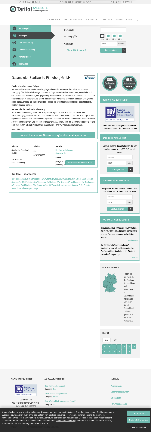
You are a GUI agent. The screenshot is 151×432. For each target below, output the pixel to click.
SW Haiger (15, 185)
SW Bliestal (61, 182)
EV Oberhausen (88, 182)
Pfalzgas (28, 182)
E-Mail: (58, 157)
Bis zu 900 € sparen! (76, 50)
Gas (54, 389)
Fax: (35, 151)
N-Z (115, 340)
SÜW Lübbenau (39, 182)
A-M (106, 340)
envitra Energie (65, 179)
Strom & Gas (53, 19)
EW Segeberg (87, 179)
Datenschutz (116, 398)
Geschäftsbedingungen (120, 392)
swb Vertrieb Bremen (69, 185)
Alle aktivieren (139, 413)
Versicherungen (73, 19)
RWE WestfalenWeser (49, 179)
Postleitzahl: (69, 30)
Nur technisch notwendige (138, 420)
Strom (55, 396)
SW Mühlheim (26, 185)
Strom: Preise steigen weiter (56, 393)
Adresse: (15, 146)
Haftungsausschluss (119, 404)
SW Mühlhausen (73, 182)
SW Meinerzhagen (40, 185)
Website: (59, 146)
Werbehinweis (116, 386)
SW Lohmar (51, 182)
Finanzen (106, 19)
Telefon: (36, 146)
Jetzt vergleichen (115, 50)
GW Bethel (76, 179)
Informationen (124, 19)
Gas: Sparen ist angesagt (55, 386)
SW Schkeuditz (33, 179)
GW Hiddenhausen (18, 179)
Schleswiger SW (17, 182)
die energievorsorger (30, 188)
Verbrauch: (68, 44)
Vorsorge (91, 19)
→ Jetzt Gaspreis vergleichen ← (53, 135)
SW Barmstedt (54, 185)
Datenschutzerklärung (66, 420)
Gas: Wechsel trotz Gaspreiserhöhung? (60, 401)
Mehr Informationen (139, 427)
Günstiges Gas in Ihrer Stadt (80, 162)
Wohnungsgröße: (71, 36)
